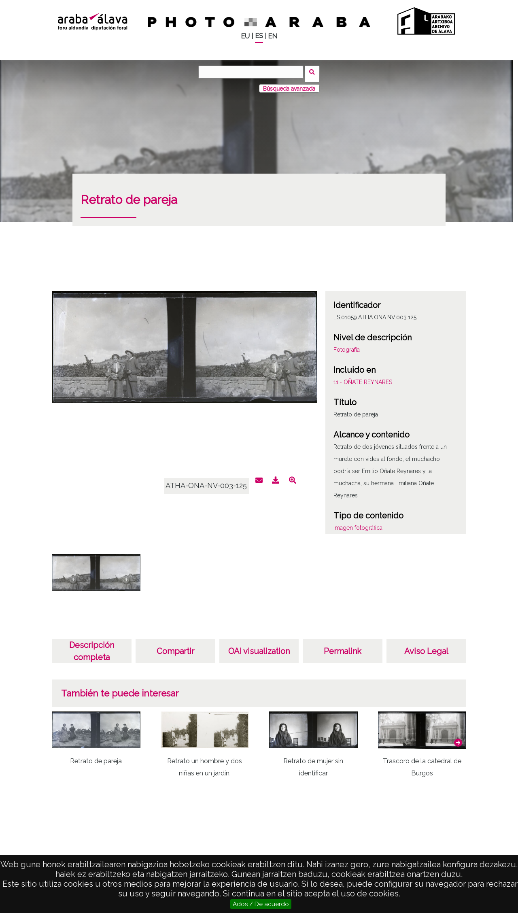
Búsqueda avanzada (289, 84)
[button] (458, 739)
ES (259, 36)
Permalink (342, 647)
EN (272, 36)
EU (245, 36)
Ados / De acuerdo (261, 904)
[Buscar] (253, 72)
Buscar (314, 72)
